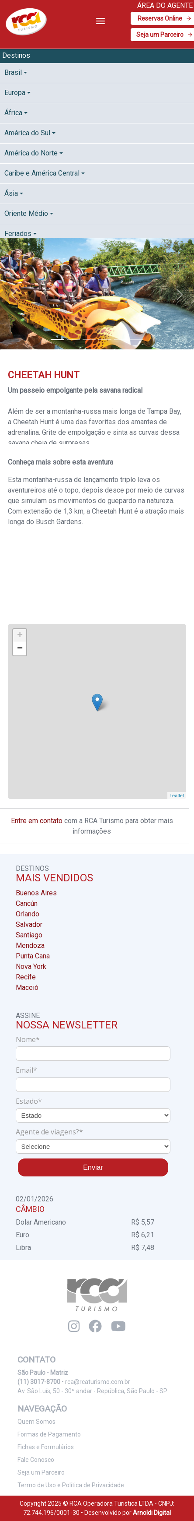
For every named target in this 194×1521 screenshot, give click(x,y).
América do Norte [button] (31, 153)
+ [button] (20, 635)
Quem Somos (36, 1421)
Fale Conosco (35, 1459)
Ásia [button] (11, 193)
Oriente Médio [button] (26, 213)
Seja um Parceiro (41, 1472)
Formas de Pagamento (49, 1434)
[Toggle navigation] (100, 21)
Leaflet (177, 795)
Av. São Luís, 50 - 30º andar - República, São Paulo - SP (92, 1390)
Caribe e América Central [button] (42, 173)
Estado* (29, 1101)
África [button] (13, 113)
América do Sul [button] (27, 133)
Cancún (27, 903)
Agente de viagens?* (49, 1131)
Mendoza (30, 945)
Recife (26, 977)
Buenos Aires (36, 893)
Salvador (29, 924)
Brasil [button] (13, 72)
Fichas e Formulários (45, 1447)
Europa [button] (14, 92)
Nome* (28, 1039)
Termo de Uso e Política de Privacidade (70, 1485)
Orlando (27, 914)
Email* (26, 1070)
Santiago (29, 935)
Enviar (93, 1167)
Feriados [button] (17, 233)
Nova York (31, 966)
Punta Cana (33, 956)
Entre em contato (36, 821)
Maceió (27, 987)
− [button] (20, 648)
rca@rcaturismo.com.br (97, 1381)
